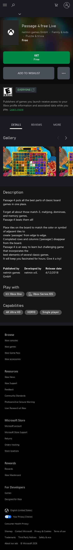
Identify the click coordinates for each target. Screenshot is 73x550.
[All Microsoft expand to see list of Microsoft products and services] (5, 5)
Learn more (16, 109)
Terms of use (60, 531)
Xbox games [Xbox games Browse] (10, 346)
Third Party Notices (27, 537)
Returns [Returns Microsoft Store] (8, 438)
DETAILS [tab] (16, 124)
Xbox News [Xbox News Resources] (10, 377)
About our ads (11, 543)
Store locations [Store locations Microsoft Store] (12, 451)
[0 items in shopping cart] (57, 5)
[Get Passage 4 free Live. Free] (36, 57)
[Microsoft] (36, 3)
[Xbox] (10, 14)
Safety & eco (45, 537)
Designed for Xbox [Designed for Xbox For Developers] (13, 499)
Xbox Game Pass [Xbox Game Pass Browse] (12, 353)
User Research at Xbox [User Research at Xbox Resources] (15, 408)
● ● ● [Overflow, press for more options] (64, 73)
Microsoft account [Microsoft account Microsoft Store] (13, 426)
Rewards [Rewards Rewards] (9, 469)
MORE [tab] (57, 124)
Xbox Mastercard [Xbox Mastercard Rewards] (13, 475)
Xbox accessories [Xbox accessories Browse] (13, 359)
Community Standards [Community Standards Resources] (15, 395)
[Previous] (58, 138)
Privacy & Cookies (42, 531)
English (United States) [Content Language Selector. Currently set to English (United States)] (21, 510)
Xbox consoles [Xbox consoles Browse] (11, 340)
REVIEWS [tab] (36, 124)
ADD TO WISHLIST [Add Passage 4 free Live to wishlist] (29, 73)
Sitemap (8, 531)
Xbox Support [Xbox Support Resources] (11, 383)
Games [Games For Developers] (8, 493)
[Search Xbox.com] (13, 5)
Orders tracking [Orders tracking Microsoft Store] (12, 444)
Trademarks (10, 537)
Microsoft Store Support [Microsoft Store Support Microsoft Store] (16, 432)
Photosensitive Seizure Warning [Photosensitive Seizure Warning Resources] (20, 402)
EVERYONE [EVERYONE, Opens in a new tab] (26, 89)
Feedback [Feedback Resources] (9, 389)
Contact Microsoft (23, 531)
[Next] (66, 138)
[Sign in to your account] (66, 5)
